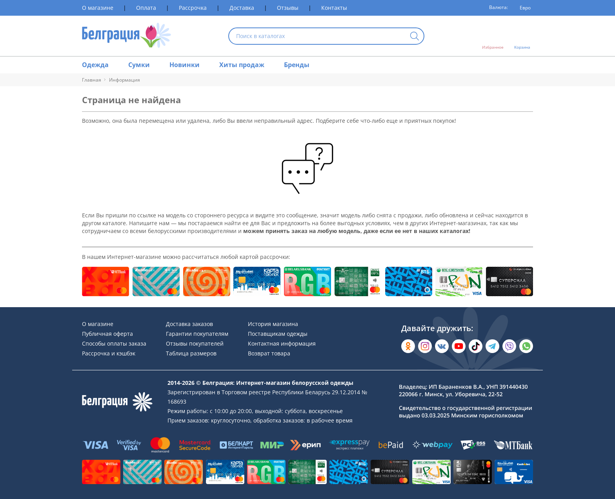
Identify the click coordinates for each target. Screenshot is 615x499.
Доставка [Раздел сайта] (241, 7)
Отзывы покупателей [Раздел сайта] (195, 343)
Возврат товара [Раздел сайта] (269, 353)
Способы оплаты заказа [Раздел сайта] (114, 343)
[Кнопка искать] (414, 36)
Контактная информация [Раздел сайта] (282, 343)
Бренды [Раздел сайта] (296, 64)
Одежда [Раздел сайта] (95, 64)
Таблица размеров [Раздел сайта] (191, 353)
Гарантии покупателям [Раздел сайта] (197, 333)
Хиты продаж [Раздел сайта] (241, 64)
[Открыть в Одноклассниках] (408, 346)
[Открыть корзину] (522, 36)
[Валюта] (522, 8)
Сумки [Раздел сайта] (139, 64)
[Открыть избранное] (493, 36)
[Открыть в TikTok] (475, 346)
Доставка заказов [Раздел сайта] (189, 324)
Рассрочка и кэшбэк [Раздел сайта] (108, 353)
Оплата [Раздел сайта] (146, 7)
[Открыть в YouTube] (459, 346)
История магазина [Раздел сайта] (273, 324)
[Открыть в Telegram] (492, 346)
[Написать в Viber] (509, 346)
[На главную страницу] (126, 36)
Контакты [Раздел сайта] (334, 7)
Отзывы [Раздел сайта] (287, 7)
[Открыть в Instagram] (425, 346)
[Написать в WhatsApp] (526, 346)
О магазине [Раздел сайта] (97, 7)
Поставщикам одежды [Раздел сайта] (278, 333)
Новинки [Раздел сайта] (184, 64)
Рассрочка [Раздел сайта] (193, 7)
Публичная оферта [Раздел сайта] (107, 333)
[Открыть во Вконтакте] (442, 346)
